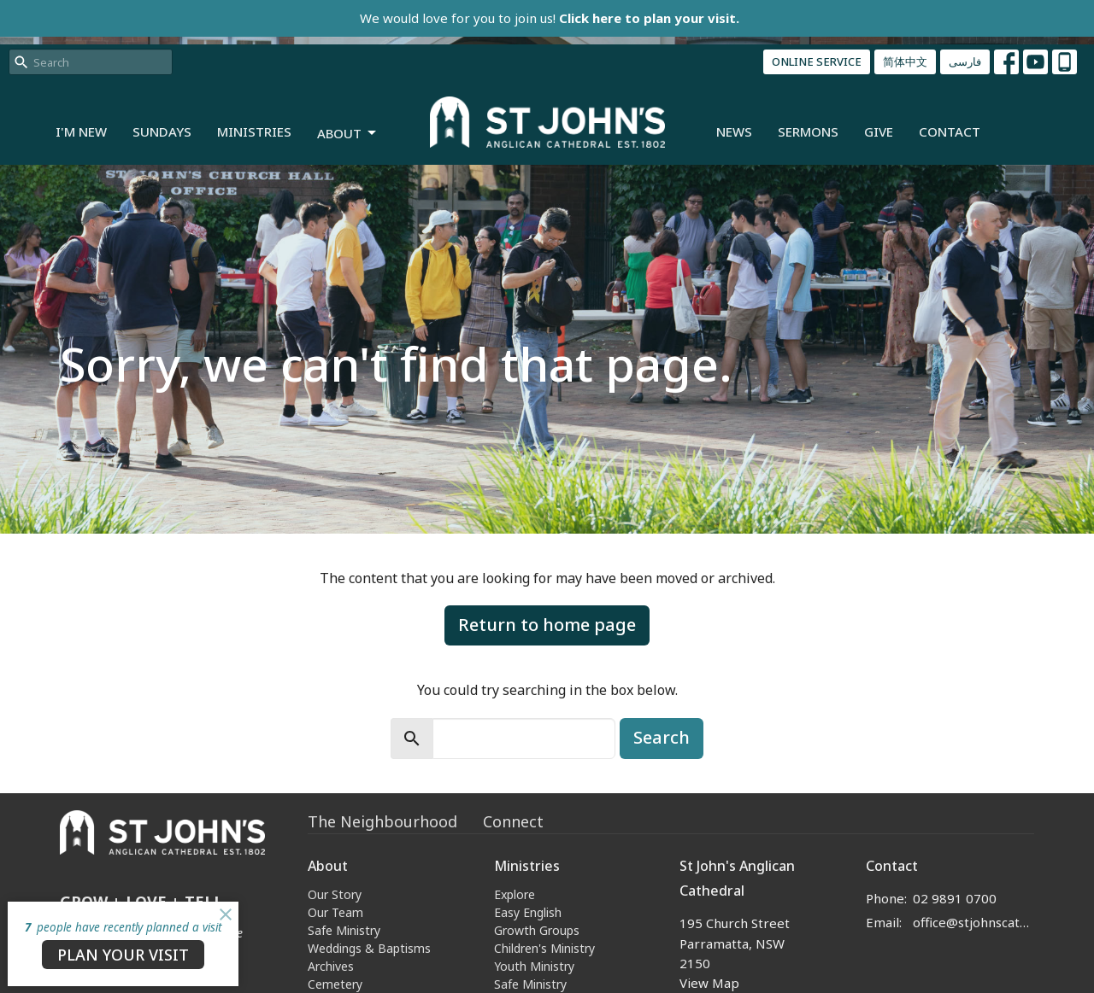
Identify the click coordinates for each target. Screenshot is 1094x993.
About (348, 134)
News (734, 131)
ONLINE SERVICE (817, 61)
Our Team (335, 912)
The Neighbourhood (382, 821)
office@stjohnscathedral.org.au (974, 922)
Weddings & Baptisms (369, 948)
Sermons (808, 131)
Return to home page (547, 624)
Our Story (335, 894)
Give (878, 131)
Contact (949, 131)
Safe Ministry (344, 930)
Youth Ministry (534, 966)
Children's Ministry (544, 948)
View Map (709, 982)
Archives (331, 966)
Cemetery (335, 984)
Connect (513, 821)
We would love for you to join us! (549, 17)
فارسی (965, 61)
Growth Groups (536, 930)
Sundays (161, 131)
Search (661, 737)
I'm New (81, 131)
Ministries (254, 131)
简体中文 (905, 61)
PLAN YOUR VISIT (123, 954)
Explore (514, 894)
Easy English (528, 912)
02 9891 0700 (955, 898)
